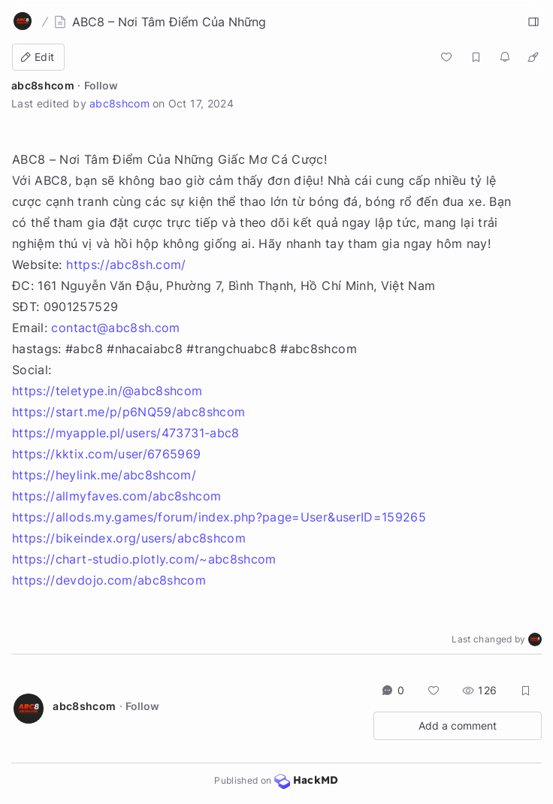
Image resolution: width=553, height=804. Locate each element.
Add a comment (458, 725)
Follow (101, 85)
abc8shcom (42, 85)
